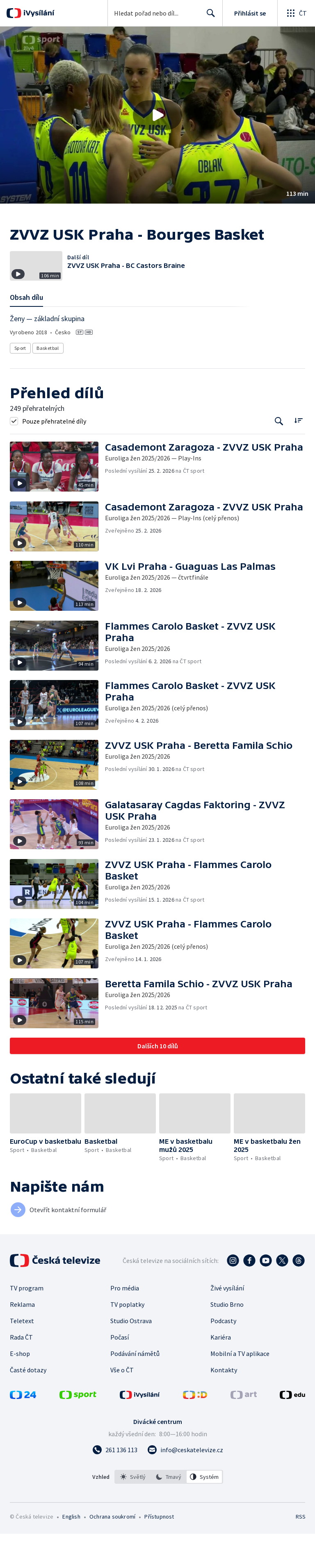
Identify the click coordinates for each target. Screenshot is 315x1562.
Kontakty (223, 1398)
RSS (300, 1544)
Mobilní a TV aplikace (239, 1382)
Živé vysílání (227, 1316)
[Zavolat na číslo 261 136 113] (114, 1478)
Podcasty (223, 1349)
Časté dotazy (28, 1398)
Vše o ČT (122, 1398)
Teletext (22, 1349)
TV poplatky (127, 1332)
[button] (157, 115)
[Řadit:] (298, 448)
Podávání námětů (135, 1382)
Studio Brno (227, 1332)
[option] (133, 1505)
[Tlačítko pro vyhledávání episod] (279, 449)
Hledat (208, 16)
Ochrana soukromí (112, 1544)
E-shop (20, 1382)
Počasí (119, 1365)
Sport (20, 376)
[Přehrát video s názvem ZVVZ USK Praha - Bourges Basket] (157, 115)
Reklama (22, 1332)
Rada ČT (21, 1365)
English (71, 1544)
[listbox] (168, 1505)
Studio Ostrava (131, 1349)
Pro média (124, 1316)
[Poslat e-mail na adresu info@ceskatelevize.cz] (185, 1478)
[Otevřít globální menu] (296, 13)
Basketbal (48, 376)
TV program (26, 1316)
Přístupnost (159, 1544)
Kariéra (220, 1365)
